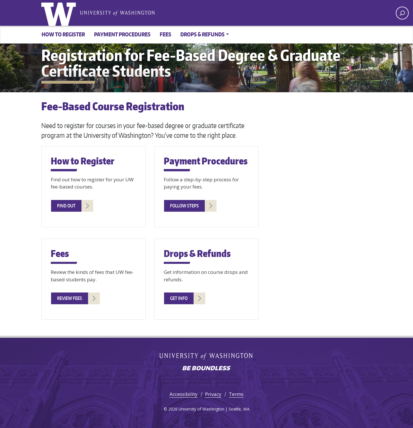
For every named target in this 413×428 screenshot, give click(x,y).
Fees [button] (165, 34)
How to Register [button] (63, 34)
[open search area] (402, 13)
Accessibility (184, 394)
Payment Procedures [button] (122, 34)
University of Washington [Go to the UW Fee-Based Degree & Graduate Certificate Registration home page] (60, 13)
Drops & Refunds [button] (202, 34)
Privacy (213, 394)
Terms (236, 394)
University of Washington (117, 12)
